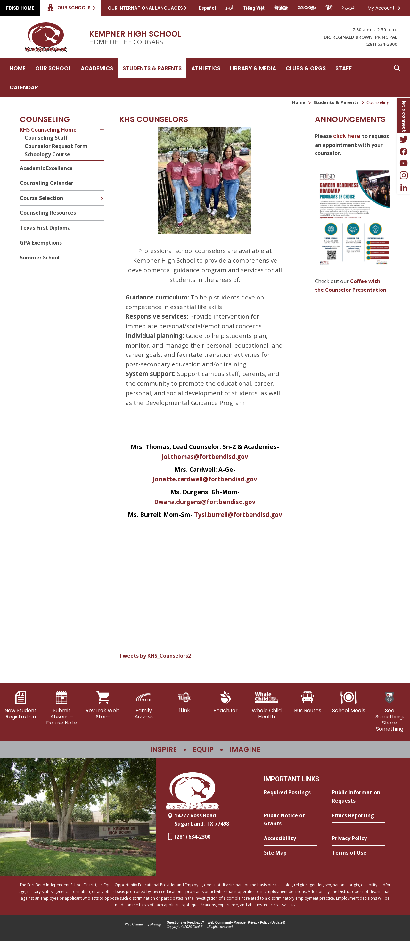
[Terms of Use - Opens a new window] (358, 853)
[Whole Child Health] (266, 705)
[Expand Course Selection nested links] (102, 194)
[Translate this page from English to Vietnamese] (254, 8)
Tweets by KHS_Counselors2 (155, 655)
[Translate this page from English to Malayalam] (306, 7)
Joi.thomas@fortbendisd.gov (204, 457)
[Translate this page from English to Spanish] (207, 8)
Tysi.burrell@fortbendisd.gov (238, 515)
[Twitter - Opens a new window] (403, 139)
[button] (397, 77)
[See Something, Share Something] (389, 711)
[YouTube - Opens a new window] (403, 163)
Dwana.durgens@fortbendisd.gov (205, 502)
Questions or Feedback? (185, 922)
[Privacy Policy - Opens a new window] (358, 838)
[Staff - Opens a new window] (344, 68)
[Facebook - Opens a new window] (403, 151)
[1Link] (184, 702)
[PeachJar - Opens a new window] (225, 702)
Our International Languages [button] (145, 8)
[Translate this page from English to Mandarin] (281, 8)
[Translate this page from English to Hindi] (329, 8)
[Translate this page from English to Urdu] (229, 7)
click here (346, 136)
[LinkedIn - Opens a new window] (403, 187)
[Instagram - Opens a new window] (403, 175)
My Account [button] (381, 8)
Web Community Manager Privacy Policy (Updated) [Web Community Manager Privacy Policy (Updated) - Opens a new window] (246, 922)
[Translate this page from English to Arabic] (348, 7)
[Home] (17, 68)
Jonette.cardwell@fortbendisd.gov (204, 479)
